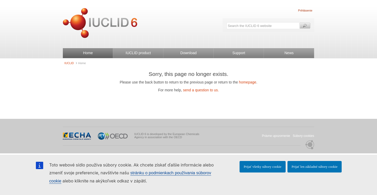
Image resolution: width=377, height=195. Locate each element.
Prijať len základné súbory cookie (314, 167)
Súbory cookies (303, 136)
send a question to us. (201, 90)
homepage (247, 82)
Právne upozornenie (276, 136)
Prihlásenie (305, 10)
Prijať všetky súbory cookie (262, 167)
